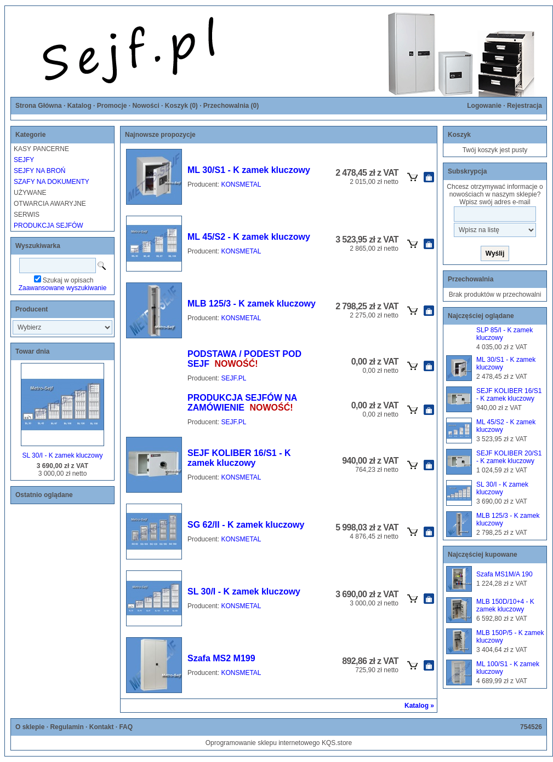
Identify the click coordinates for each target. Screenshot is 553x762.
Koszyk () (181, 105)
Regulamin (66, 727)
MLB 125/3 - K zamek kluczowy (251, 303)
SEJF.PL (233, 378)
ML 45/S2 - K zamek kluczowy (248, 236)
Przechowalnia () (231, 105)
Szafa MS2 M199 (221, 658)
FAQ (126, 727)
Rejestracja (524, 105)
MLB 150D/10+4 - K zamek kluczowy (505, 605)
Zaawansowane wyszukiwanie (63, 288)
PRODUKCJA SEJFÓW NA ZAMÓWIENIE (242, 402)
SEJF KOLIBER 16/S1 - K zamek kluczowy (239, 457)
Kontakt (101, 727)
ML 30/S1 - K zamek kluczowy (248, 170)
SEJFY (24, 160)
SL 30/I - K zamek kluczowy (62, 455)
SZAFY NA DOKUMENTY (51, 182)
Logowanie (484, 105)
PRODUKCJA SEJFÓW (48, 225)
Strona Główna (38, 105)
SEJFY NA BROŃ (39, 171)
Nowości (145, 105)
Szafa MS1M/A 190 (504, 574)
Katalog (79, 105)
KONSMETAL (241, 184)
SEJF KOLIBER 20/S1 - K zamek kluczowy (508, 457)
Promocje (112, 105)
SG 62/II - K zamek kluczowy (245, 524)
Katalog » (419, 705)
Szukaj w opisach (68, 280)
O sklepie (29, 727)
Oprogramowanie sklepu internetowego (263, 743)
